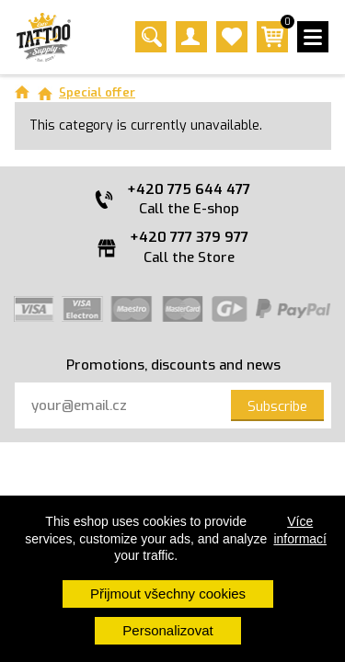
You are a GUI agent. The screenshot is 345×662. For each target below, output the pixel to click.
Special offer (97, 92)
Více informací (300, 529)
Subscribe (277, 406)
